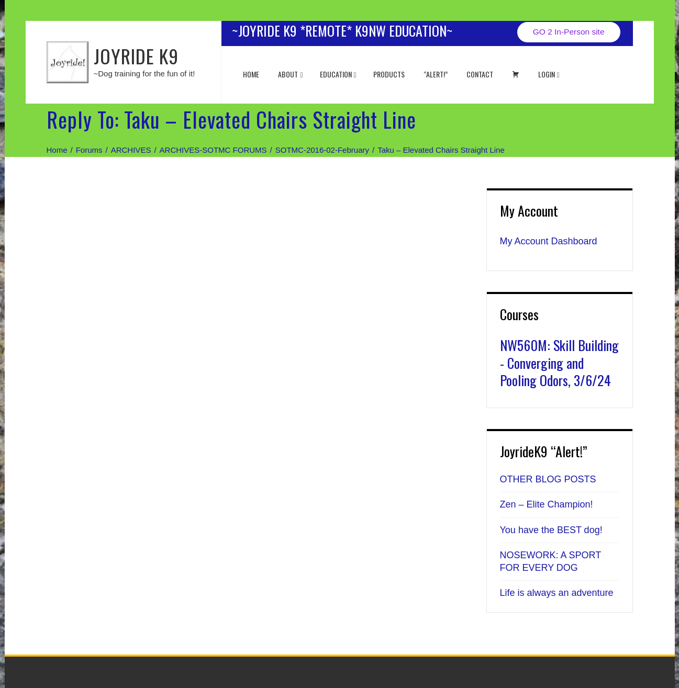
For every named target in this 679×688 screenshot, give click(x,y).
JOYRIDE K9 (136, 56)
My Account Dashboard (548, 241)
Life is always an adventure (557, 593)
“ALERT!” (436, 74)
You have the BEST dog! (551, 530)
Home (251, 74)
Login (549, 74)
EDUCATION (338, 74)
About (290, 74)
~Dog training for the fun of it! (144, 73)
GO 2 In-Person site (569, 31)
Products (389, 74)
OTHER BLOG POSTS (548, 479)
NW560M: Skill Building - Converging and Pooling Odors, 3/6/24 (559, 363)
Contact (479, 74)
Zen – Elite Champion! (546, 504)
